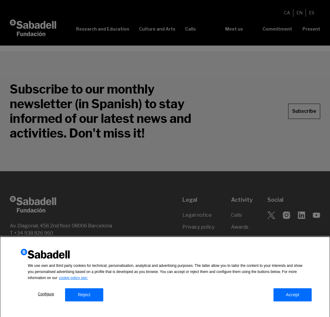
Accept (292, 296)
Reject (84, 296)
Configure (46, 295)
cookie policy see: (73, 279)
